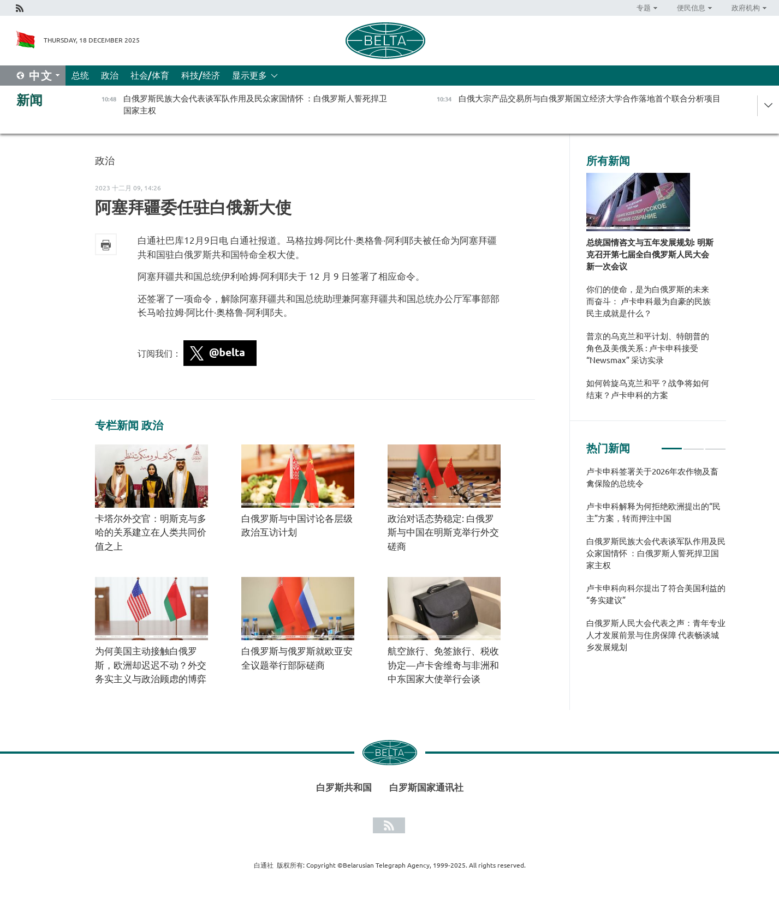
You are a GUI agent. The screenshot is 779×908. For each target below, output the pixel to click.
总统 (80, 75)
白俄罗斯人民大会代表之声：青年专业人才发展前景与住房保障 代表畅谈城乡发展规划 (656, 635)
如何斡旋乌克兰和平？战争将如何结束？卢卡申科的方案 (647, 389)
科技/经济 (200, 75)
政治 (109, 75)
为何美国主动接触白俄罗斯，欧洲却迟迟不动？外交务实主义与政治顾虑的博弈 (150, 665)
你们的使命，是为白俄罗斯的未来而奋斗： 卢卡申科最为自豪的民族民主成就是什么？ (648, 301)
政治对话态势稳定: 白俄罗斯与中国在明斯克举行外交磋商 (443, 532)
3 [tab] (715, 443)
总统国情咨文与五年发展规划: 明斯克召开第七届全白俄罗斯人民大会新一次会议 (649, 254)
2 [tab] (693, 443)
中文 (41, 75)
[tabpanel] (656, 565)
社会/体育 (149, 75)
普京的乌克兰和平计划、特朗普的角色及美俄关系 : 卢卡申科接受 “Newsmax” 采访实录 (647, 348)
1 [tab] (672, 443)
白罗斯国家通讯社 (426, 787)
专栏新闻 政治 (129, 425)
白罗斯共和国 (344, 787)
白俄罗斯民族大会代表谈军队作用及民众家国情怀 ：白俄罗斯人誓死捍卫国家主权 (656, 553)
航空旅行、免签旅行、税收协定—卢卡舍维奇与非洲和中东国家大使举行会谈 (443, 665)
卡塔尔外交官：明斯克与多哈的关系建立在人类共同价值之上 (150, 532)
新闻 (29, 100)
